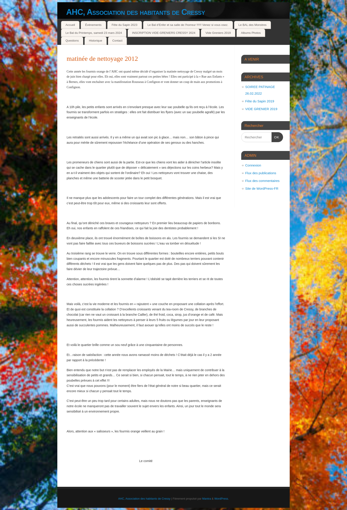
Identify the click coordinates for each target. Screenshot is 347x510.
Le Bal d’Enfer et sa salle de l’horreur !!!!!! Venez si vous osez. (187, 25)
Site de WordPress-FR (261, 188)
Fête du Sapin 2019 (259, 101)
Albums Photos (251, 32)
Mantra (206, 498)
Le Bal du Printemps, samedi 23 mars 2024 (94, 32)
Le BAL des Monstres (252, 25)
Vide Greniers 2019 (218, 32)
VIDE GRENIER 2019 (261, 109)
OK (276, 136)
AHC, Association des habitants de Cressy (135, 12)
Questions (72, 40)
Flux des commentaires (262, 181)
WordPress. (221, 498)
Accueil (70, 25)
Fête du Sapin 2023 (124, 25)
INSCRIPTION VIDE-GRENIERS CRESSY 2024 (163, 32)
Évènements (93, 25)
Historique (95, 40)
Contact (117, 40)
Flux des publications (260, 173)
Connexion (253, 165)
